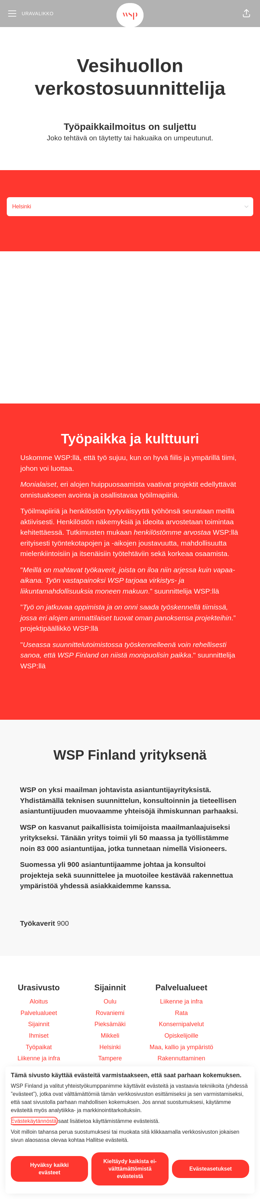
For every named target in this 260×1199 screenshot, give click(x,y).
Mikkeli (110, 1035)
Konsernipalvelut (181, 1024)
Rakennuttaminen (181, 1058)
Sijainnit (38, 1024)
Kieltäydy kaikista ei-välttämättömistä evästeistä (129, 1168)
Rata (181, 1013)
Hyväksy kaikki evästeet (49, 1168)
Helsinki (110, 1047)
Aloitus (38, 1001)
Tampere (110, 1058)
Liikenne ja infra (38, 1058)
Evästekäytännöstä (34, 1121)
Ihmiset (38, 1035)
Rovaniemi (110, 1013)
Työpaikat (39, 1047)
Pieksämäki (110, 1024)
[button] (246, 13)
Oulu (110, 1001)
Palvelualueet (38, 1013)
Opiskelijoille (181, 1035)
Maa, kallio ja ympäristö (181, 1047)
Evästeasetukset (210, 1169)
